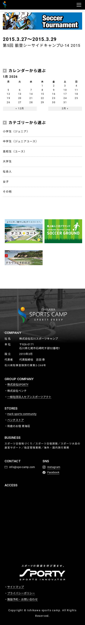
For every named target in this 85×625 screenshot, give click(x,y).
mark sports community (22, 413)
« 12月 (20, 108)
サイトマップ (15, 587)
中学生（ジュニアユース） (21, 141)
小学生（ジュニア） (16, 131)
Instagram (53, 467)
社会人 (7, 171)
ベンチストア (15, 420)
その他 (7, 191)
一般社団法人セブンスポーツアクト (29, 396)
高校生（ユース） (15, 151)
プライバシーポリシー (21, 593)
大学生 (7, 161)
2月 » (65, 108)
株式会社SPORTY (17, 384)
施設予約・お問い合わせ (22, 599)
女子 (6, 181)
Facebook (53, 472)
